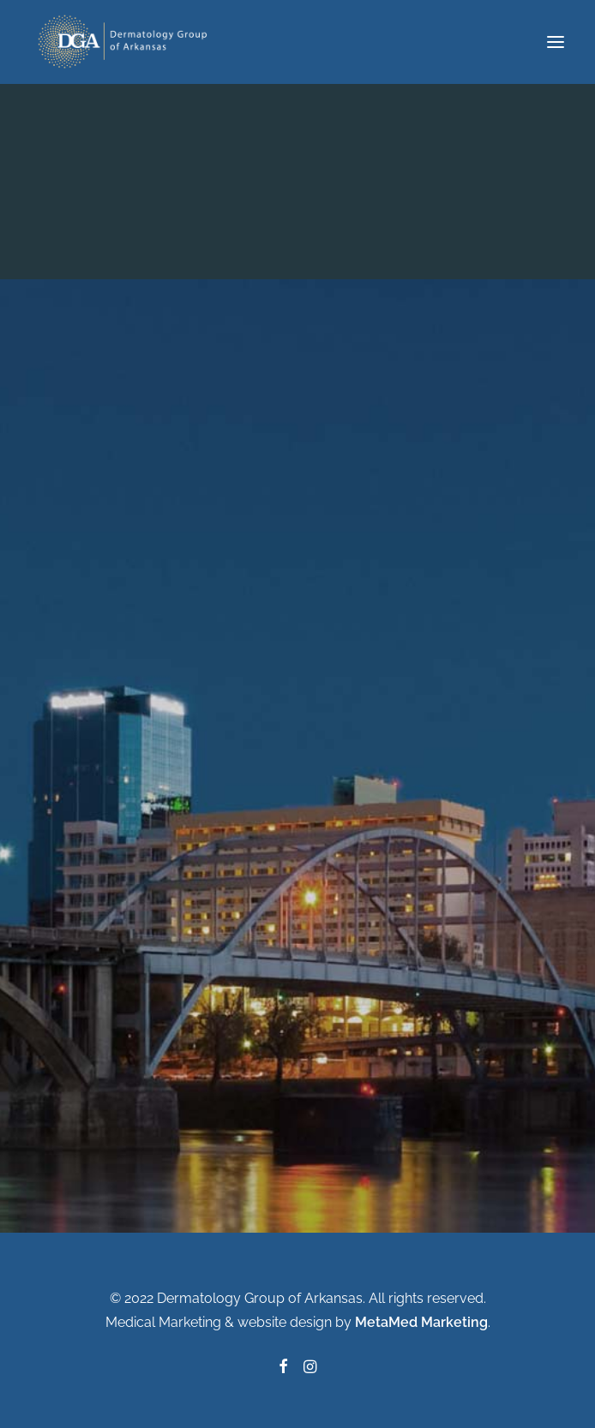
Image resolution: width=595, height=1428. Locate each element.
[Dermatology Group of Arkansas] (127, 42)
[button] (555, 42)
